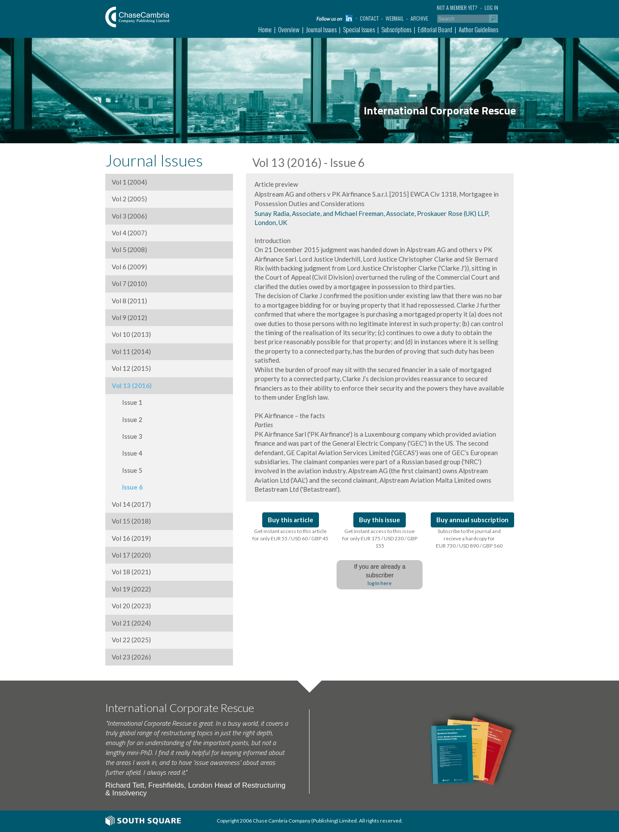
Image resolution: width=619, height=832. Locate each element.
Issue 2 (127, 419)
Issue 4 (127, 453)
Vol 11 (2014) (131, 351)
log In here (380, 583)
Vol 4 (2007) (129, 233)
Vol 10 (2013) (131, 334)
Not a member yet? (457, 7)
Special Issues (359, 29)
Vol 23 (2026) (131, 657)
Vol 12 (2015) (131, 368)
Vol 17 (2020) (131, 555)
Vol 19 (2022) (131, 589)
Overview (289, 29)
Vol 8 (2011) (129, 301)
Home (265, 29)
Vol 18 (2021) (131, 572)
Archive (419, 18)
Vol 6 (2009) (129, 267)
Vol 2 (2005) (129, 199)
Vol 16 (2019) (131, 538)
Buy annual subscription (472, 520)
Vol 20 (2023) (131, 606)
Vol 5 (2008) (129, 249)
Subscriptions (396, 29)
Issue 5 (127, 470)
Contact (369, 18)
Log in (491, 7)
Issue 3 (127, 436)
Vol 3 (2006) (129, 216)
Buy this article (290, 520)
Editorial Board (435, 29)
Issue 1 (127, 402)
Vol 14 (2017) (131, 504)
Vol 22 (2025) (131, 640)
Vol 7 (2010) (129, 283)
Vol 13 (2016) (132, 385)
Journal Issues (321, 29)
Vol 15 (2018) (131, 521)
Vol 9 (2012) (129, 317)
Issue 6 (127, 487)
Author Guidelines (478, 29)
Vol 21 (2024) (131, 623)
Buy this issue (379, 520)
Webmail (395, 18)
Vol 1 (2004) (129, 182)
